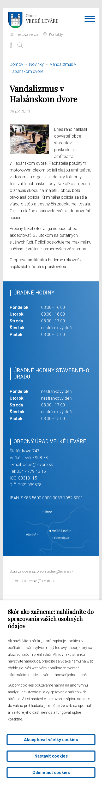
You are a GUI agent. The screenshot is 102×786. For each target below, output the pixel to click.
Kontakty (56, 34)
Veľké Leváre (42, 18)
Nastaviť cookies (51, 756)
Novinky (36, 64)
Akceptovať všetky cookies (51, 739)
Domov (16, 64)
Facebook (11, 45)
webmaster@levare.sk (55, 571)
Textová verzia (27, 34)
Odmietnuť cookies (51, 772)
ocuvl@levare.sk (38, 464)
